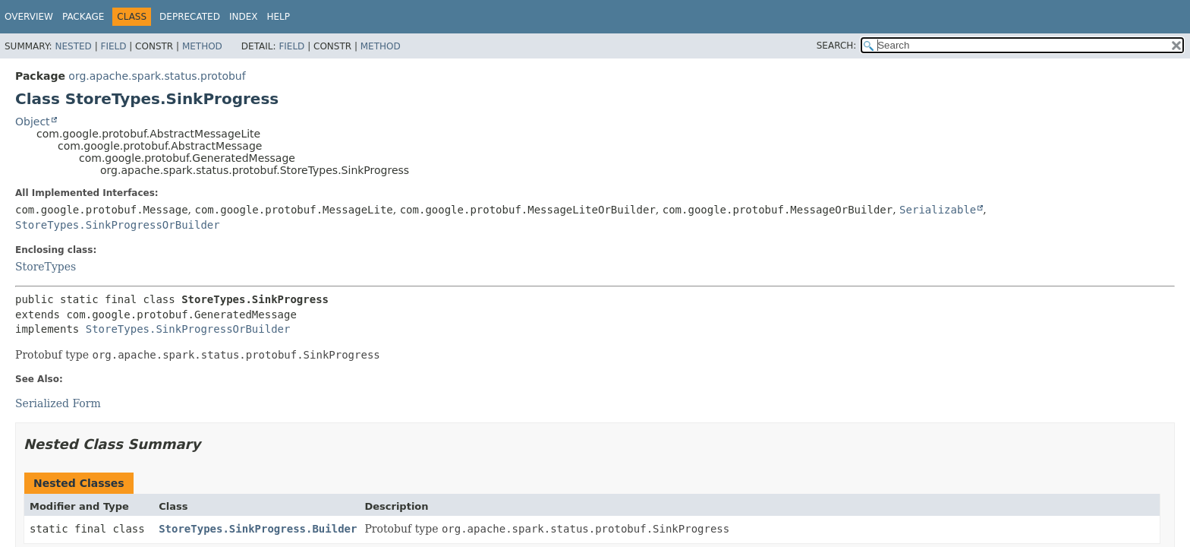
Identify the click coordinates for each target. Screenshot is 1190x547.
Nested (73, 46)
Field (113, 46)
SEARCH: (837, 45)
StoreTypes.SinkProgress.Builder (258, 529)
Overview (29, 16)
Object (32, 121)
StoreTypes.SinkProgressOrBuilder (117, 225)
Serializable (937, 210)
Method (202, 46)
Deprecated (189, 16)
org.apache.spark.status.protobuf (156, 76)
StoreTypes (45, 267)
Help (278, 16)
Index (243, 16)
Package (83, 16)
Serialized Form (58, 403)
